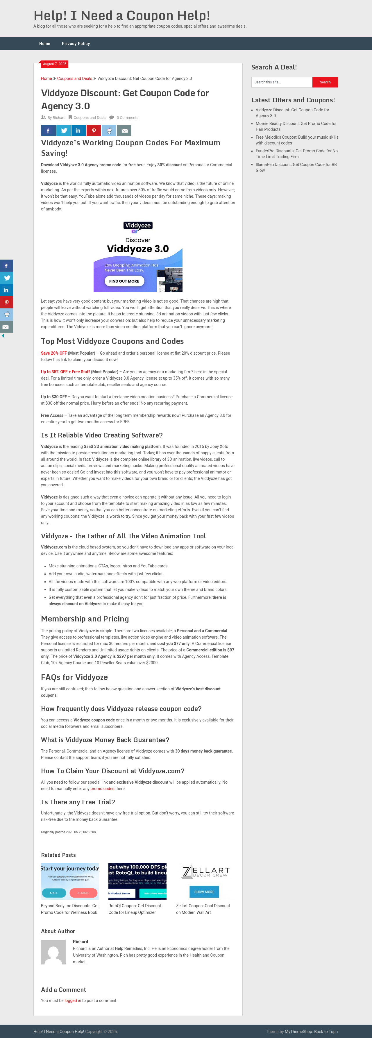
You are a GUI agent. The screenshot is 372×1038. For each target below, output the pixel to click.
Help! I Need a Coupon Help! (121, 15)
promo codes (103, 788)
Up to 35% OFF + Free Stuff (65, 371)
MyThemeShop (298, 1031)
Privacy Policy (76, 43)
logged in (73, 1000)
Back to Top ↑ (326, 1031)
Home (44, 43)
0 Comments (127, 117)
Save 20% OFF (54, 353)
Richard (59, 117)
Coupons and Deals (74, 78)
